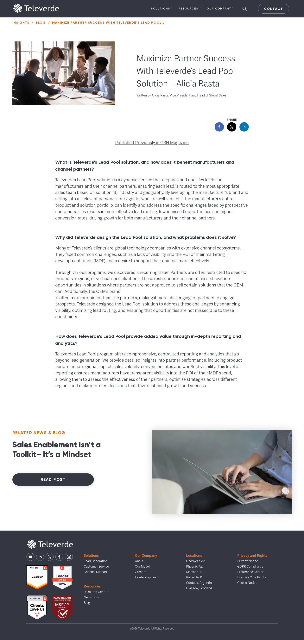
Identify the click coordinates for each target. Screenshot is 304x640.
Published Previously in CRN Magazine (152, 142)
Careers (140, 572)
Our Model (142, 567)
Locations (194, 555)
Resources (190, 8)
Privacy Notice (247, 561)
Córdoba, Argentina (199, 583)
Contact (273, 9)
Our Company (220, 8)
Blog (41, 22)
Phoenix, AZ (194, 567)
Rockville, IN (194, 577)
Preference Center (250, 572)
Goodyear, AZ (195, 561)
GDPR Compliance (250, 567)
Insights (20, 22)
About (139, 561)
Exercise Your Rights (251, 577)
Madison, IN (194, 572)
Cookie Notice (247, 583)
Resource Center (96, 592)
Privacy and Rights (252, 555)
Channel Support (95, 572)
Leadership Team (147, 577)
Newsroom (91, 597)
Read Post (53, 479)
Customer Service (96, 567)
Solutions (162, 8)
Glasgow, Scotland (199, 588)
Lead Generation (95, 561)
